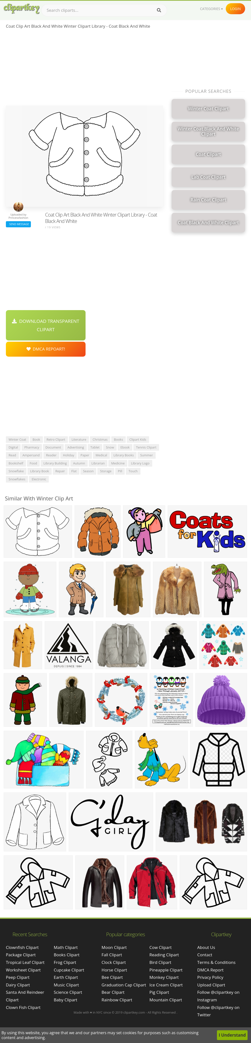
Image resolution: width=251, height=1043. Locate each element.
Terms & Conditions (216, 962)
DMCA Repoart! (45, 349)
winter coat (17, 439)
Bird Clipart (160, 962)
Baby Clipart (65, 1000)
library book (39, 471)
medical (101, 455)
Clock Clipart (113, 962)
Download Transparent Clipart (45, 325)
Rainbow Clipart (116, 1000)
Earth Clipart (66, 977)
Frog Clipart (65, 962)
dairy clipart (18, 985)
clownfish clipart (22, 947)
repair (60, 471)
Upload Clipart (211, 985)
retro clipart (56, 439)
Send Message (18, 224)
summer (146, 455)
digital (13, 447)
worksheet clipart (23, 970)
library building (55, 463)
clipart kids (137, 439)
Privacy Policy (210, 977)
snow (110, 447)
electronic (39, 479)
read (12, 455)
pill (120, 471)
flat (74, 471)
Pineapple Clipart (166, 970)
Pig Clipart (159, 992)
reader (51, 455)
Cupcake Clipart (69, 970)
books (118, 439)
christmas (100, 439)
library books (123, 455)
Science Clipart (68, 992)
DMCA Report (210, 970)
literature (79, 439)
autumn (79, 463)
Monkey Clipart (164, 977)
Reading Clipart (164, 955)
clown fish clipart (23, 1007)
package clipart (21, 955)
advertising (75, 447)
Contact (204, 955)
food (33, 463)
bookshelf (16, 463)
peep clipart (17, 977)
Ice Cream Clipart (166, 985)
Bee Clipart (112, 977)
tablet (95, 447)
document (53, 447)
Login (235, 8)
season (88, 471)
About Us (206, 947)
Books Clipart (66, 955)
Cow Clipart (161, 947)
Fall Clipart (111, 955)
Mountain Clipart (166, 1000)
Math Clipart (66, 947)
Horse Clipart (114, 970)
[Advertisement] (84, 69)
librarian (98, 463)
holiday (68, 455)
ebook (125, 447)
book (36, 439)
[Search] (159, 10)
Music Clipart (66, 985)
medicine (118, 463)
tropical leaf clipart (25, 962)
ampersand (31, 455)
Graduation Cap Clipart (123, 985)
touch (133, 471)
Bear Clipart (112, 992)
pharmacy (31, 447)
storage (105, 471)
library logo (140, 463)
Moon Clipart (114, 947)
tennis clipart (146, 447)
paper (84, 455)
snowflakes (17, 479)
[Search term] (104, 10)
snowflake (16, 471)
